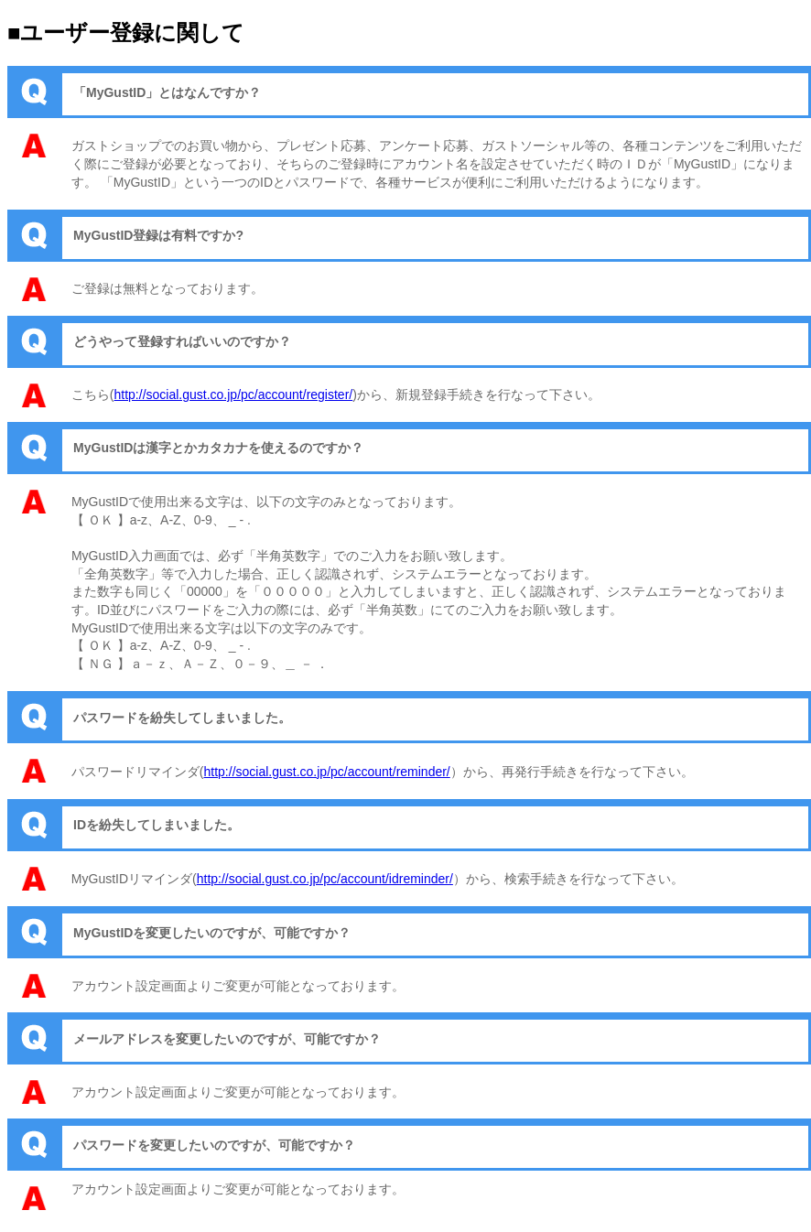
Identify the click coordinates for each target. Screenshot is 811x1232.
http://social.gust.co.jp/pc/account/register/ (233, 394)
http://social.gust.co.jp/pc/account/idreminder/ (325, 878)
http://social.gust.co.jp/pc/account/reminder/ (327, 771)
